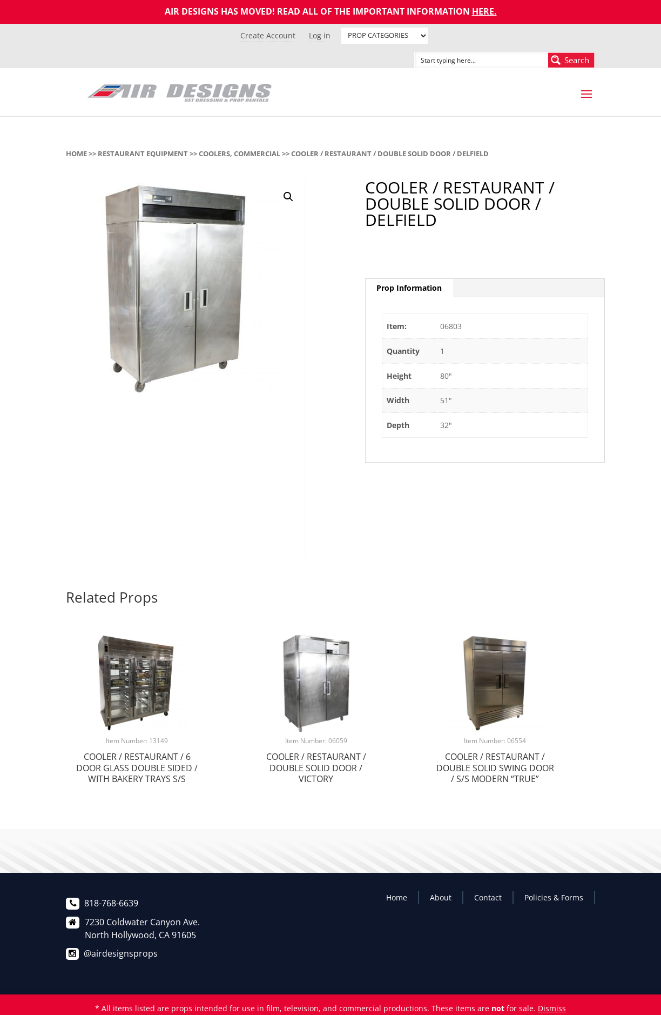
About (440, 897)
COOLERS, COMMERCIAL (239, 153)
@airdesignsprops (121, 953)
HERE (483, 11)
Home (76, 153)
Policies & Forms (553, 897)
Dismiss (552, 1008)
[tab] (409, 288)
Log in (319, 35)
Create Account (267, 35)
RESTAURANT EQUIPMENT (143, 153)
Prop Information (409, 288)
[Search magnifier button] (571, 60)
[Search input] (469, 60)
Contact (488, 897)
